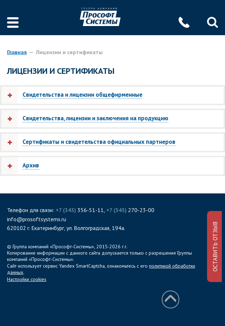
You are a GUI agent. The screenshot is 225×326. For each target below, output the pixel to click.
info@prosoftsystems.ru (36, 219)
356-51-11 (80, 209)
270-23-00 (130, 209)
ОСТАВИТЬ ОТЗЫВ (215, 246)
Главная (17, 52)
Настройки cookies (26, 279)
